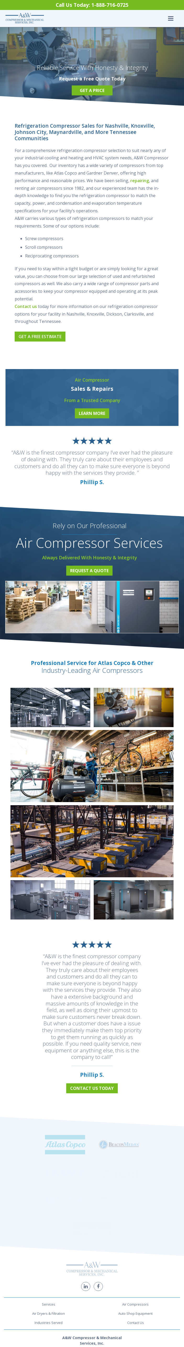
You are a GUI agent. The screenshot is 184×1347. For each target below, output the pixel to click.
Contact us (26, 306)
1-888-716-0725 (92, 1274)
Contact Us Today (92, 1088)
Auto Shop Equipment (135, 1228)
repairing (139, 180)
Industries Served (49, 1237)
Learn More (92, 413)
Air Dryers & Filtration (48, 1228)
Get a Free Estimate (40, 336)
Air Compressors (135, 1218)
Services (48, 1218)
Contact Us (135, 1237)
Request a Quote (89, 571)
